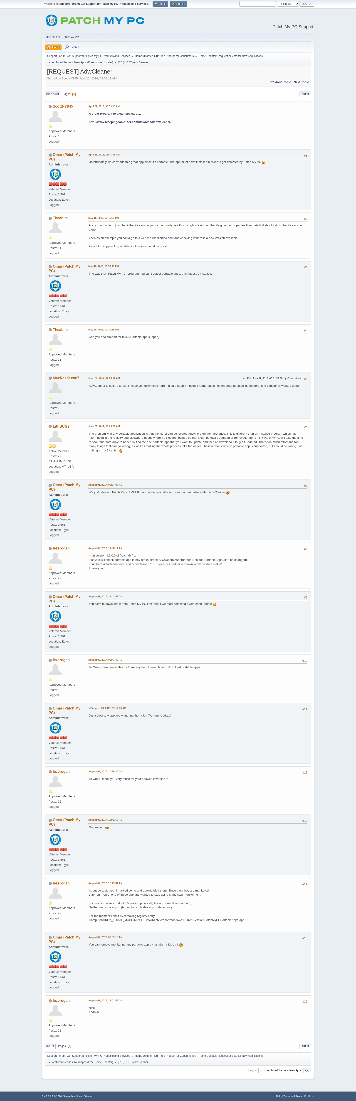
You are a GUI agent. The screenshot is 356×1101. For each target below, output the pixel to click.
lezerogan (61, 548)
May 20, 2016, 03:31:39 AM (103, 329)
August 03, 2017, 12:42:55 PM (105, 819)
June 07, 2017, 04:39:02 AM (104, 378)
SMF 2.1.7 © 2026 (52, 1096)
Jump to (252, 1070)
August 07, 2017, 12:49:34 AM (105, 883)
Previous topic (280, 82)
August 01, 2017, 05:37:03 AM (105, 484)
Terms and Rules (293, 1096)
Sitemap (88, 1096)
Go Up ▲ (309, 1096)
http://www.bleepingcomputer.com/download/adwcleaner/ (130, 122)
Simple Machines (72, 1096)
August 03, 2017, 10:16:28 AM (105, 771)
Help (278, 1096)
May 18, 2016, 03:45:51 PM (103, 218)
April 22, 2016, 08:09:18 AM (104, 106)
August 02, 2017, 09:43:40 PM (105, 659)
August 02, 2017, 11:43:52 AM (105, 596)
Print (305, 94)
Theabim (60, 218)
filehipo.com (165, 238)
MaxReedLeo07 (66, 378)
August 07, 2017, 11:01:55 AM (105, 1000)
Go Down (52, 94)
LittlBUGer (62, 426)
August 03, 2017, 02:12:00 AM (109, 708)
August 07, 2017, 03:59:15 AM (105, 937)
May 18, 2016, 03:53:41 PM (103, 266)
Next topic (301, 82)
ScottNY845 (63, 106)
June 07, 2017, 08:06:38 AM (104, 426)
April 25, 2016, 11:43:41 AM (104, 154)
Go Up (50, 1046)
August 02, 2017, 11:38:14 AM (105, 548)
